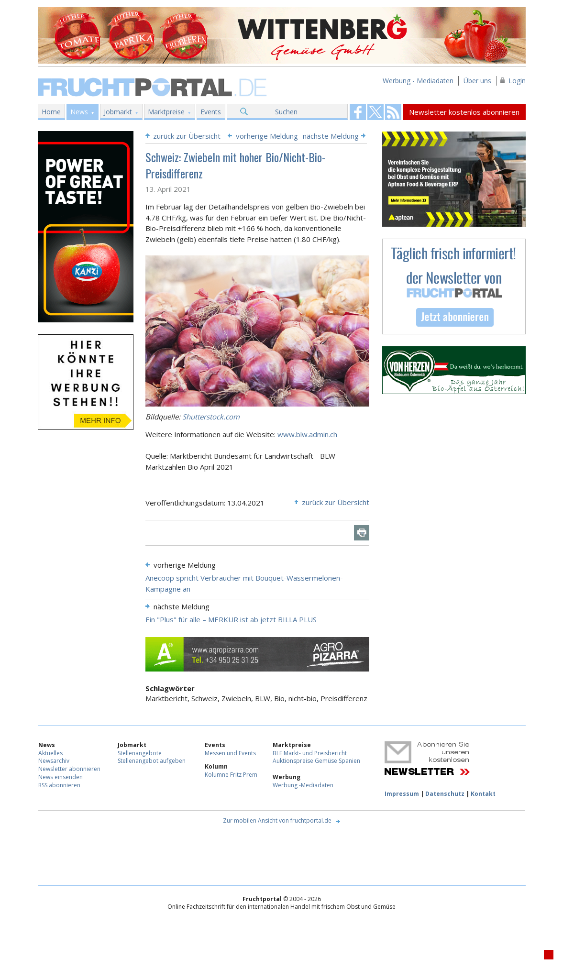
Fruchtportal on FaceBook (358, 112)
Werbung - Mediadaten (418, 80)
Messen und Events (230, 753)
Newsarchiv (53, 761)
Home (51, 111)
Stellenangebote (140, 753)
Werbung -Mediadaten (303, 785)
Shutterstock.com (211, 416)
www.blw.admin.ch (307, 434)
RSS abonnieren (59, 785)
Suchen (286, 111)
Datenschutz (444, 794)
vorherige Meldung (267, 136)
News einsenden (60, 777)
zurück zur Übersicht (187, 136)
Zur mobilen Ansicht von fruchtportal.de (277, 820)
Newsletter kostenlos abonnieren (464, 112)
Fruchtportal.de (153, 86)
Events (210, 111)
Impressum (402, 794)
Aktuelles (50, 753)
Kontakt (483, 794)
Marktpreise (166, 111)
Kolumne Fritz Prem (231, 775)
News (79, 111)
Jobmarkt (118, 111)
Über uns (477, 80)
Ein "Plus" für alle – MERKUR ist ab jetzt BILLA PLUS (231, 619)
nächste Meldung (331, 136)
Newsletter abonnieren (69, 769)
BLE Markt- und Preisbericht (310, 753)
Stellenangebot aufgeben (152, 761)
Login (517, 80)
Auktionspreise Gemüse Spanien (316, 761)
